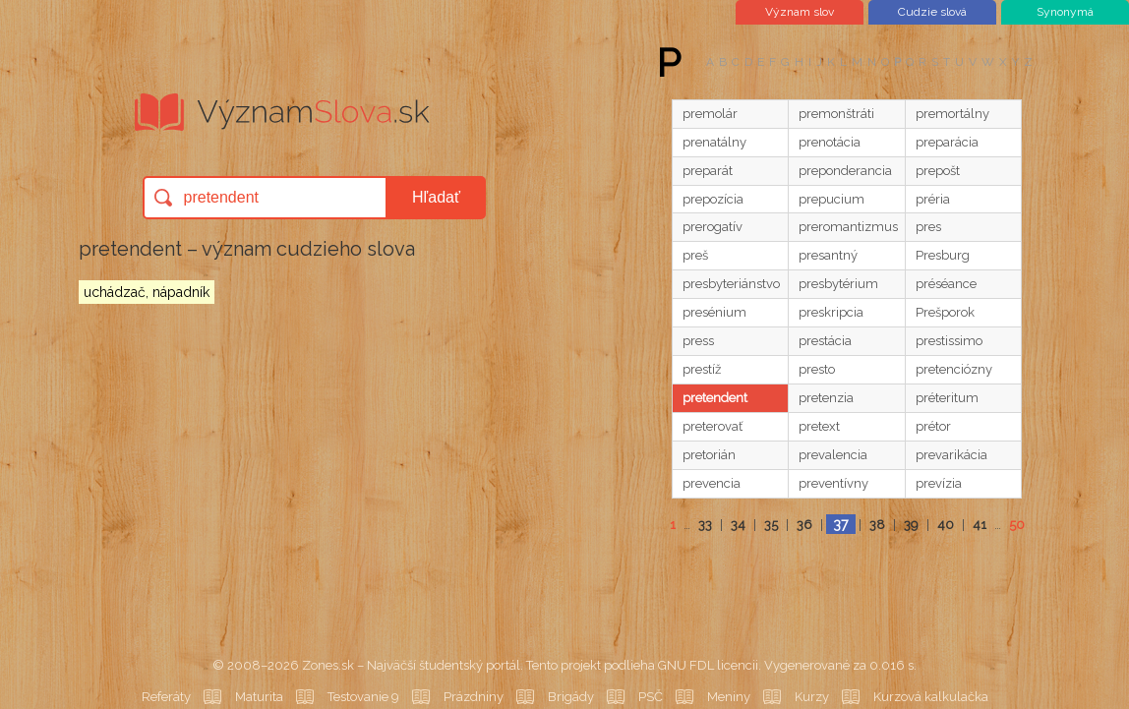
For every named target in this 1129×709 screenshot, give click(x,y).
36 (804, 524)
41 (979, 524)
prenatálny (714, 142)
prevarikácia (951, 454)
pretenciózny (954, 369)
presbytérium (838, 283)
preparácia (947, 142)
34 (738, 524)
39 (911, 524)
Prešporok (945, 312)
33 (705, 524)
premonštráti (836, 113)
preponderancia (845, 170)
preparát (708, 170)
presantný (828, 255)
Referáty (166, 696)
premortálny (952, 113)
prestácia (825, 340)
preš (695, 255)
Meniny (728, 696)
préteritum (947, 397)
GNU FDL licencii (708, 665)
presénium (714, 312)
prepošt (938, 170)
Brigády (571, 696)
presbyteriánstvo (731, 283)
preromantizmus (848, 226)
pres (928, 226)
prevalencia (833, 454)
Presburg (943, 255)
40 (945, 524)
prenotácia (830, 142)
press (698, 340)
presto (817, 369)
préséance (946, 283)
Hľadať (436, 197)
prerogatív (713, 226)
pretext (819, 426)
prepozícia (713, 199)
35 (771, 524)
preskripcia (831, 312)
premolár (710, 113)
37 (840, 524)
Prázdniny (474, 696)
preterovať (713, 426)
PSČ (650, 696)
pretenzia (826, 397)
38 (877, 524)
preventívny (833, 483)
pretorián (709, 454)
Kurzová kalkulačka (930, 696)
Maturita (259, 696)
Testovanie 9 (363, 696)
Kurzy (812, 696)
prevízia (939, 483)
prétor (933, 426)
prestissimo (949, 340)
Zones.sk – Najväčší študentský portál (411, 665)
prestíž (702, 369)
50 (1017, 524)
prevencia (712, 483)
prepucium (831, 199)
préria (933, 199)
